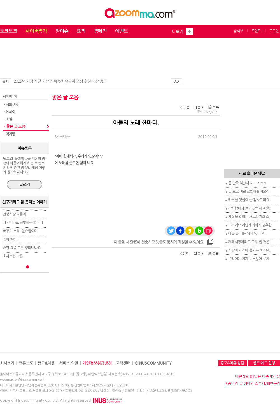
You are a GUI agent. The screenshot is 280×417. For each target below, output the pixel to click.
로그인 (274, 31)
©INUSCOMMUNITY (153, 363)
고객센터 (123, 363)
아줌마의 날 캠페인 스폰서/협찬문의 (252, 383)
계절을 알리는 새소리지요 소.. (249, 217)
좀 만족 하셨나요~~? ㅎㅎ (247, 183)
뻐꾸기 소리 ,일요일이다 (20, 231)
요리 (81, 31)
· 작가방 (9, 134)
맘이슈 (61, 31)
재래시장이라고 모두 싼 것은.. (249, 242)
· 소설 (8, 119)
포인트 (256, 31)
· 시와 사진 (11, 104)
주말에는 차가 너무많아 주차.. (249, 259)
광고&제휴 (46, 363)
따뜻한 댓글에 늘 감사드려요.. (249, 200)
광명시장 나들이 (14, 214)
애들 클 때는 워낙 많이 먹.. (247, 233)
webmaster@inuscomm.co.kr (23, 379)
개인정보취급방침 (97, 363)
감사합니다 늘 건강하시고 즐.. (249, 208)
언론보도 (26, 363)
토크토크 (8, 31)
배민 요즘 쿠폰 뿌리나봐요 (22, 248)
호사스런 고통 (13, 256)
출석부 (238, 31)
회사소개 (7, 363)
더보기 (177, 31)
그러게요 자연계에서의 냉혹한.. (250, 225)
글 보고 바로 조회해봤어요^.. (249, 191)
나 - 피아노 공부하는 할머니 (23, 222)
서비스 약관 (68, 363)
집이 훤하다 (11, 239)
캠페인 (100, 31)
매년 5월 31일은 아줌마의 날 (257, 376)
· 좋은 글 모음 (14, 126)
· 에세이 (9, 112)
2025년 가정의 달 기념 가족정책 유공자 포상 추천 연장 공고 (60, 81)
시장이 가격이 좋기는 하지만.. (249, 250)
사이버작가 (36, 31)
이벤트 (121, 31)
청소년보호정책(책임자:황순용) (170, 391)
